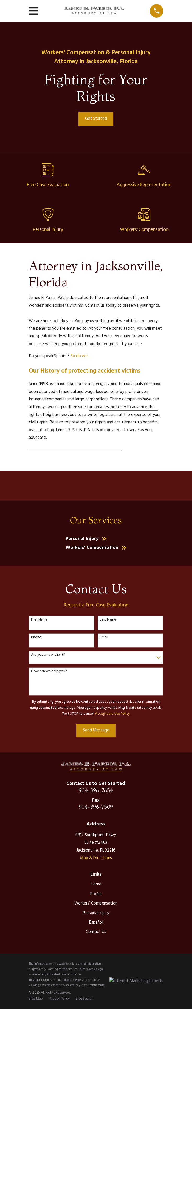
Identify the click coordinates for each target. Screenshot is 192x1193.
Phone (36, 637)
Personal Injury (96, 913)
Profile (96, 894)
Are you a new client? (48, 655)
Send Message (96, 730)
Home (96, 884)
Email (104, 637)
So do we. (79, 356)
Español (96, 922)
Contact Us (96, 932)
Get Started (96, 118)
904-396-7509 (96, 807)
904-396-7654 (96, 790)
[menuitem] (36, 998)
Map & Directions (96, 858)
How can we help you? (49, 671)
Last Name (108, 620)
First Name (39, 620)
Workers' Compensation (95, 903)
